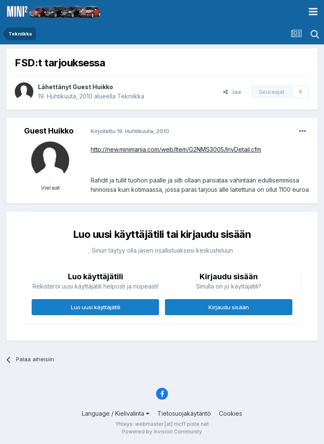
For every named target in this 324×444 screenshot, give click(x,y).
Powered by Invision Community (162, 431)
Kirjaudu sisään (228, 307)
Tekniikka (130, 96)
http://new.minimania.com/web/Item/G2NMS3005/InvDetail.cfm (176, 149)
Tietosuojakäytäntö (184, 413)
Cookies (230, 413)
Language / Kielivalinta (115, 413)
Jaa (232, 91)
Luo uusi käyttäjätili (95, 307)
